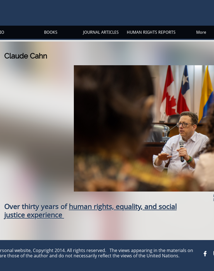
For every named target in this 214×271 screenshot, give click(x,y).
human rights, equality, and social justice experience (90, 210)
